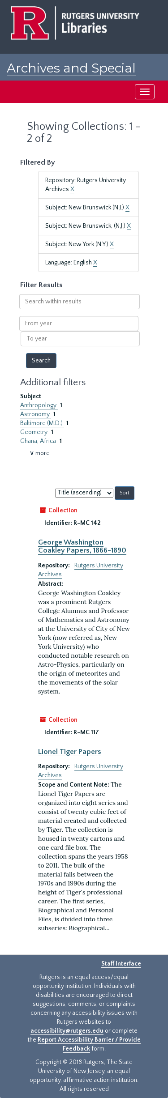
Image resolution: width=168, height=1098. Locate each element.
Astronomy (35, 414)
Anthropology (39, 405)
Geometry (34, 432)
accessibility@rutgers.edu (66, 1030)
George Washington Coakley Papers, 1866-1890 (82, 546)
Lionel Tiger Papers (69, 752)
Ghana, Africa (38, 441)
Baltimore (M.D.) (42, 423)
